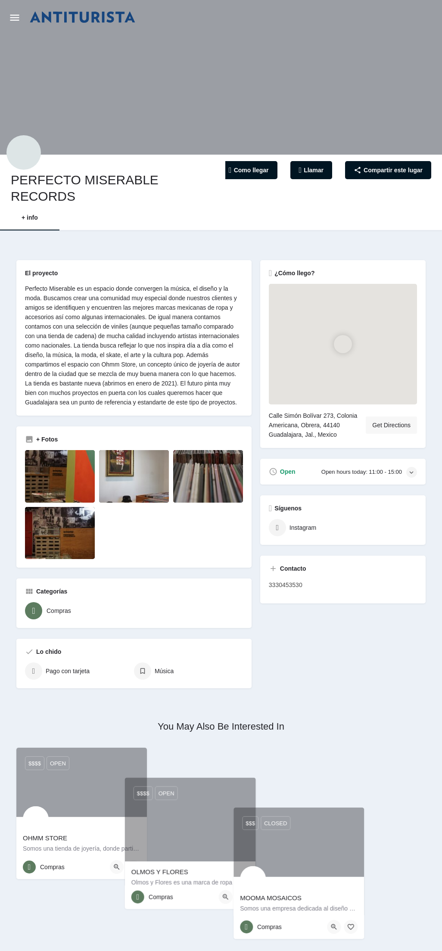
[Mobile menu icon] (15, 17)
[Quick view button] (117, 867)
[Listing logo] (23, 152)
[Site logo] (83, 17)
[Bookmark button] (133, 867)
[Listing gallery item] (60, 476)
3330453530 (285, 584)
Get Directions (391, 425)
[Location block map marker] (342, 344)
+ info (30, 217)
